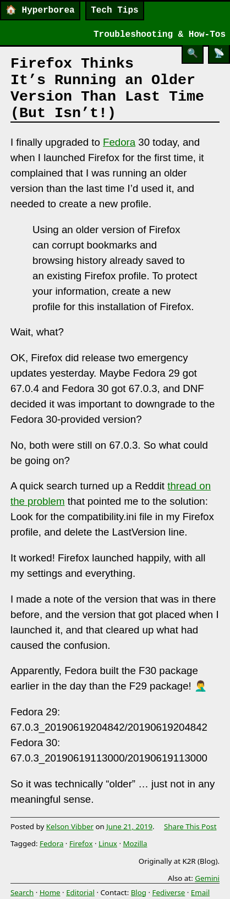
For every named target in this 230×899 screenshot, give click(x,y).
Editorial (80, 892)
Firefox (81, 843)
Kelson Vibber (70, 826)
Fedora (119, 142)
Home (50, 892)
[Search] (193, 54)
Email (200, 892)
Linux (107, 843)
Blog (138, 892)
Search (22, 892)
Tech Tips (114, 10)
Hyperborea (40, 10)
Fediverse (168, 892)
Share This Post (190, 826)
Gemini (207, 878)
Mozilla (135, 843)
